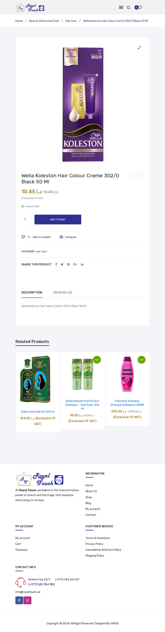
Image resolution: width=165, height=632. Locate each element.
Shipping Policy (95, 555)
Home (19, 21)
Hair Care (71, 21)
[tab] (31, 292)
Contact (91, 515)
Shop (89, 497)
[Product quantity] (26, 219)
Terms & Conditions (98, 538)
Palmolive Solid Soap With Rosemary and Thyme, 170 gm (141, 176)
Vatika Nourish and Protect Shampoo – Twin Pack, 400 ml (82, 404)
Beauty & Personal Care (44, 21)
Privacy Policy (94, 544)
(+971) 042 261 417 (67, 579)
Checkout (21, 550)
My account (93, 509)
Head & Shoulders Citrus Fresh (134, 176)
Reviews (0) (62, 292)
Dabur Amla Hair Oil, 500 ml (38, 411)
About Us (91, 491)
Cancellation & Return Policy (103, 550)
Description (31, 292)
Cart (18, 544)
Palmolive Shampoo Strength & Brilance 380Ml (127, 403)
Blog (88, 503)
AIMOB (114, 623)
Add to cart (58, 219)
